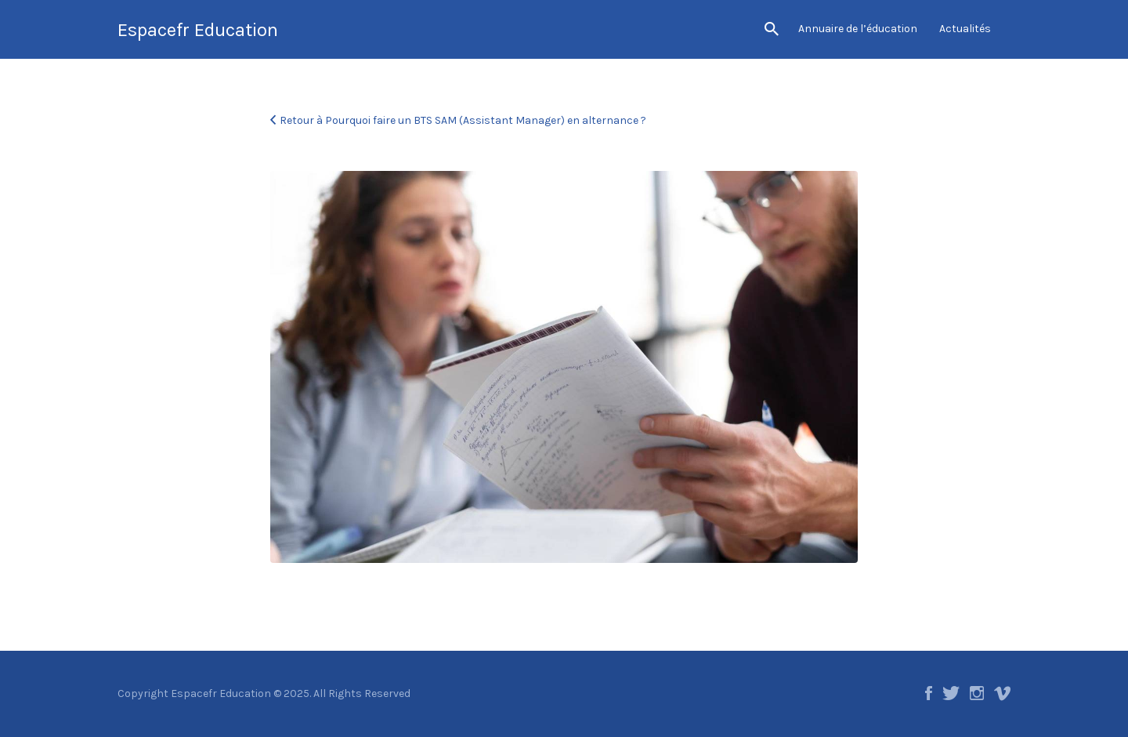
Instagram (977, 693)
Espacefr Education (198, 30)
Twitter (951, 693)
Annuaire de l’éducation (857, 28)
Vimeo (1002, 693)
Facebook (928, 693)
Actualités (965, 28)
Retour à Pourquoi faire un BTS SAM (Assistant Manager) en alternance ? (463, 120)
